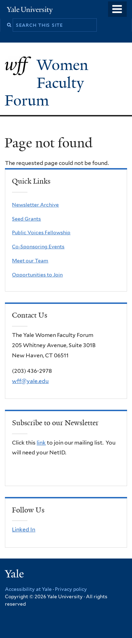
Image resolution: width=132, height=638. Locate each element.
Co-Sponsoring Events (38, 246)
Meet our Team (30, 260)
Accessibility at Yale (28, 589)
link (41, 442)
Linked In (23, 529)
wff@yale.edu (30, 381)
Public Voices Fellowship (41, 232)
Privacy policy (71, 589)
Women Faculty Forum (46, 82)
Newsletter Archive (35, 205)
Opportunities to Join (37, 274)
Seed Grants (26, 219)
